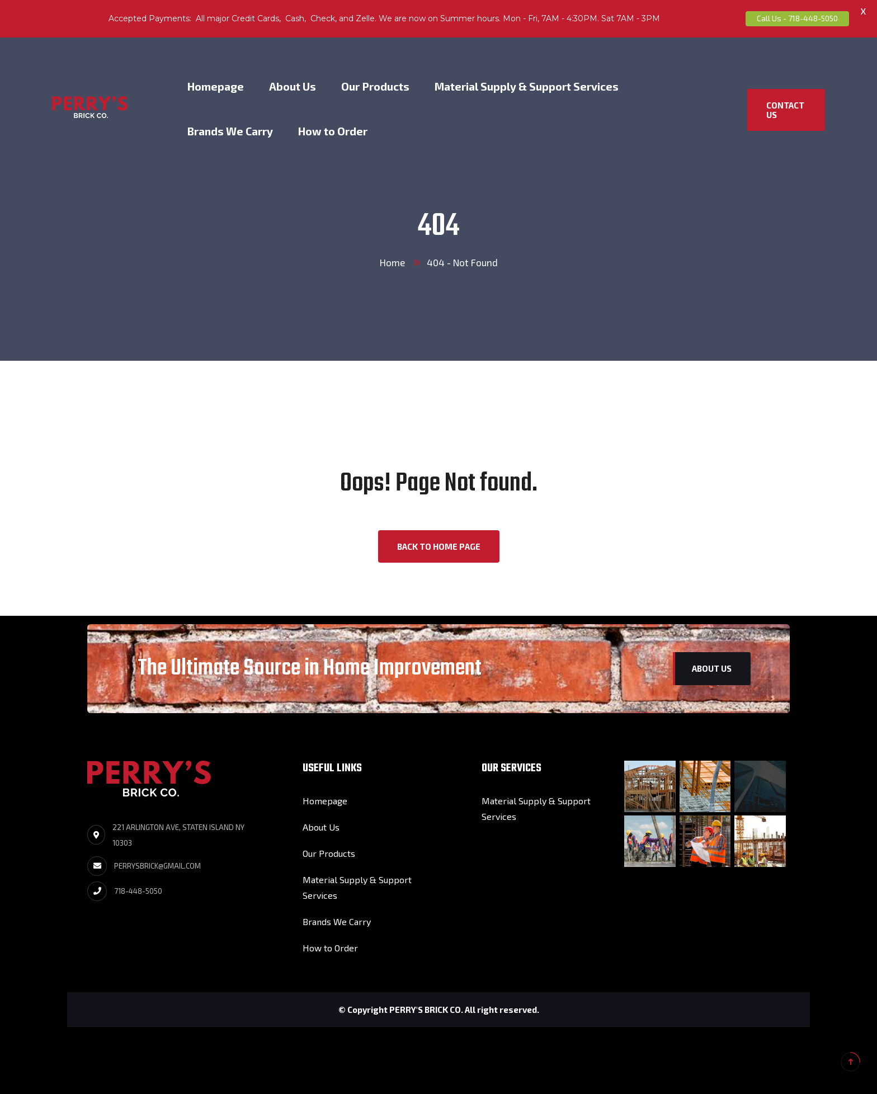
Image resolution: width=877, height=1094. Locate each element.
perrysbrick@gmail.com (157, 865)
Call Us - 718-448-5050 (797, 18)
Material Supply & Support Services (527, 86)
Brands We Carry (230, 131)
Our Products (375, 86)
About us (712, 668)
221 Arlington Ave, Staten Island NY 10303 (178, 835)
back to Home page (438, 546)
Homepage (215, 86)
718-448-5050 (138, 890)
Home (392, 262)
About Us (292, 86)
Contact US (785, 110)
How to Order (332, 131)
